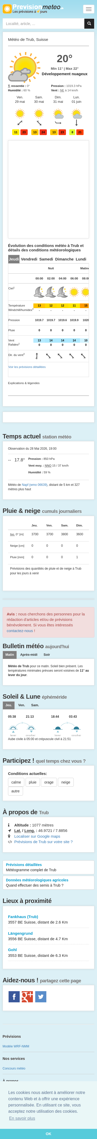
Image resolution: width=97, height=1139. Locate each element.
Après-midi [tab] (28, 655)
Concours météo (14, 1068)
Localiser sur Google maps (37, 836)
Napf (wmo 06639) (34, 485)
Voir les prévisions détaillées (27, 366)
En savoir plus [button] (22, 1118)
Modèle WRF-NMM (16, 1046)
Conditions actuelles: (27, 773)
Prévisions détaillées (48, 868)
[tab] (14, 259)
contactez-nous (20, 630)
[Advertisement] (48, 189)
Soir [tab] (46, 655)
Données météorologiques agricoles (48, 883)
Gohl (48, 952)
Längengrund (48, 936)
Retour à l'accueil (33, 9)
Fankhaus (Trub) (48, 919)
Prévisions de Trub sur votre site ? (43, 841)
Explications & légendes (24, 383)
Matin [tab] (9, 655)
